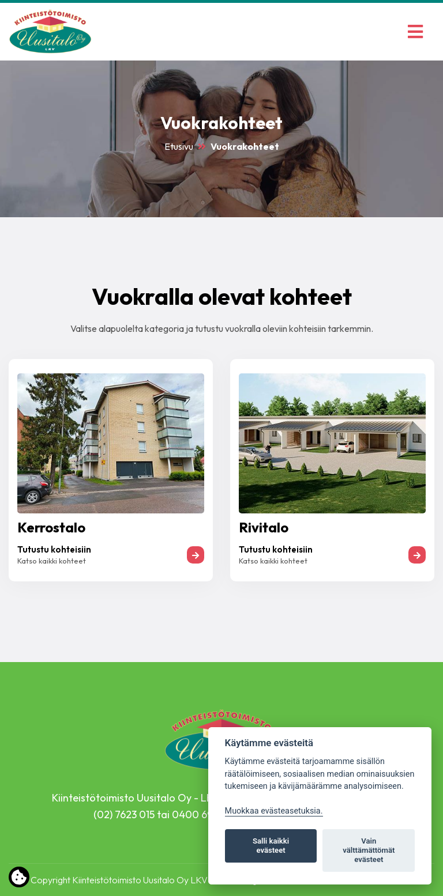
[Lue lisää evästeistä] (19, 879)
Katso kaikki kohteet (51, 560)
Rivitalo (263, 527)
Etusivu (178, 146)
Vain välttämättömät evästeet (369, 850)
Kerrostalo (51, 527)
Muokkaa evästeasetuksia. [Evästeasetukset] (274, 811)
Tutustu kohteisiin (54, 549)
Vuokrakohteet (245, 146)
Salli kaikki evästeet (271, 846)
